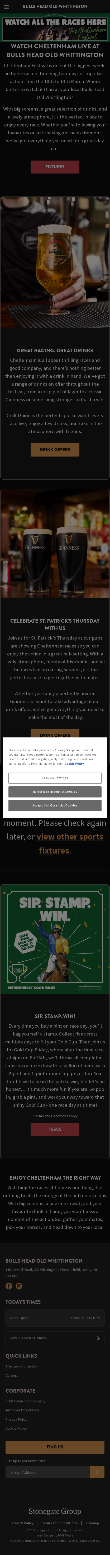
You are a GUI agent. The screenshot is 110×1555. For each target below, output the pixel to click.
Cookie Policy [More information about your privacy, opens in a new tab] (74, 763)
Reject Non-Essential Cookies (55, 792)
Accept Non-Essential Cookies (55, 805)
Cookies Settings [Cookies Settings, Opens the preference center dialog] (55, 778)
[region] (55, 777)
